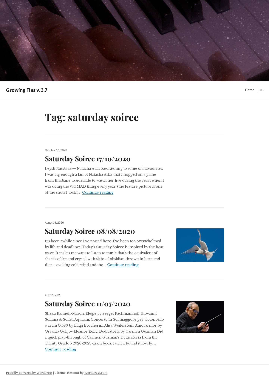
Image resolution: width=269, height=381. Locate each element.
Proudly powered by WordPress (29, 372)
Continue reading (97, 192)
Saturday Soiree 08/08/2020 (90, 230)
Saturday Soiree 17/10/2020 (88, 158)
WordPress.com (95, 372)
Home (249, 90)
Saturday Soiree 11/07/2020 (87, 303)
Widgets (261, 92)
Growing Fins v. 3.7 (26, 90)
